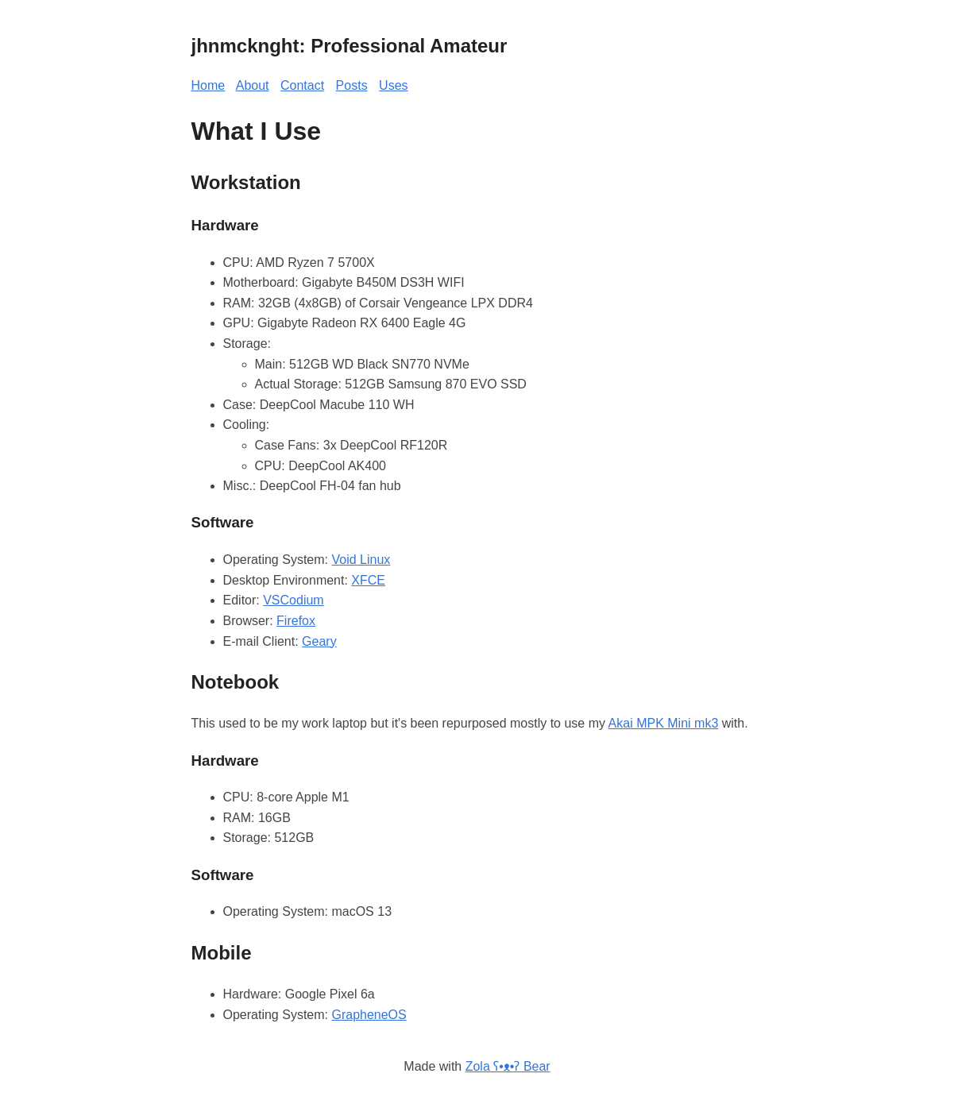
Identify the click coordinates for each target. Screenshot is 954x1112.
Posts (352, 85)
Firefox (295, 620)
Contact (302, 85)
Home (208, 85)
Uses (393, 85)
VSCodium (293, 600)
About (252, 85)
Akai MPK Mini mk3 (663, 723)
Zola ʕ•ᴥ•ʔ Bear (507, 1066)
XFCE (368, 580)
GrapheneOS (368, 1014)
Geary (319, 641)
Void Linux (360, 559)
